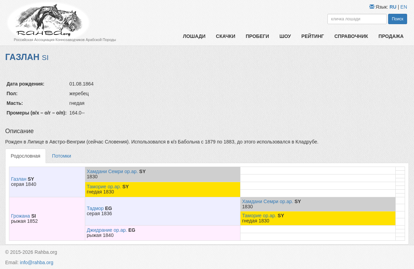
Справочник (351, 36)
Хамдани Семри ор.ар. (112, 171)
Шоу (285, 36)
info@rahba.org (36, 262)
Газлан (18, 179)
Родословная (25, 156)
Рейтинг (313, 36)
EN (404, 7)
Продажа (391, 36)
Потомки (61, 156)
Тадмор (95, 208)
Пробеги (257, 36)
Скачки (225, 36)
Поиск (397, 19)
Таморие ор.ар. (104, 186)
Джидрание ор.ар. (107, 230)
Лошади (194, 36)
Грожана (20, 216)
